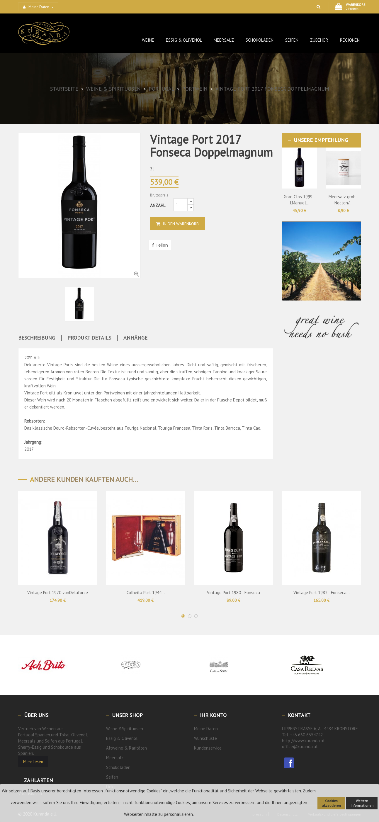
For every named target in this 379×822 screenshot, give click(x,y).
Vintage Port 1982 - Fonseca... (321, 592)
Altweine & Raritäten (126, 748)
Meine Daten (206, 728)
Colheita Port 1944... (146, 592)
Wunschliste (205, 738)
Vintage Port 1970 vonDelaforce (57, 592)
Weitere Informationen (362, 803)
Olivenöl (129, 738)
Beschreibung (36, 338)
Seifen (112, 777)
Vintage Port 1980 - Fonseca (233, 592)
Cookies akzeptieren (331, 803)
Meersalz (114, 757)
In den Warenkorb (177, 223)
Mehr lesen (33, 761)
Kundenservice (208, 748)
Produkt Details (89, 338)
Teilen (162, 245)
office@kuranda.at (300, 746)
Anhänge (135, 338)
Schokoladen (118, 767)
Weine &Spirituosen (124, 728)
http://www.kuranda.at (303, 740)
